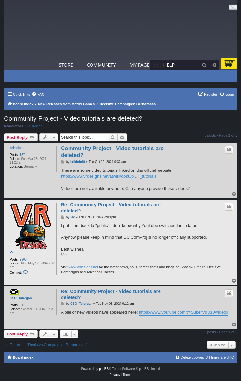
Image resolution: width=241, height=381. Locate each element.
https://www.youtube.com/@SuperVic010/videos (183, 312)
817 (22, 305)
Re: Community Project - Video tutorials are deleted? (111, 207)
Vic (27, 126)
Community (101, 64)
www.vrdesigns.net (83, 267)
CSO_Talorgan (21, 298)
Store (66, 64)
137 (22, 155)
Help (169, 64)
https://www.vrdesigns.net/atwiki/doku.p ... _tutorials (109, 176)
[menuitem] (38, 94)
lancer (37, 126)
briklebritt (17, 147)
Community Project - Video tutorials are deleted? (73, 118)
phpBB (104, 369)
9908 (23, 259)
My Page (139, 64)
